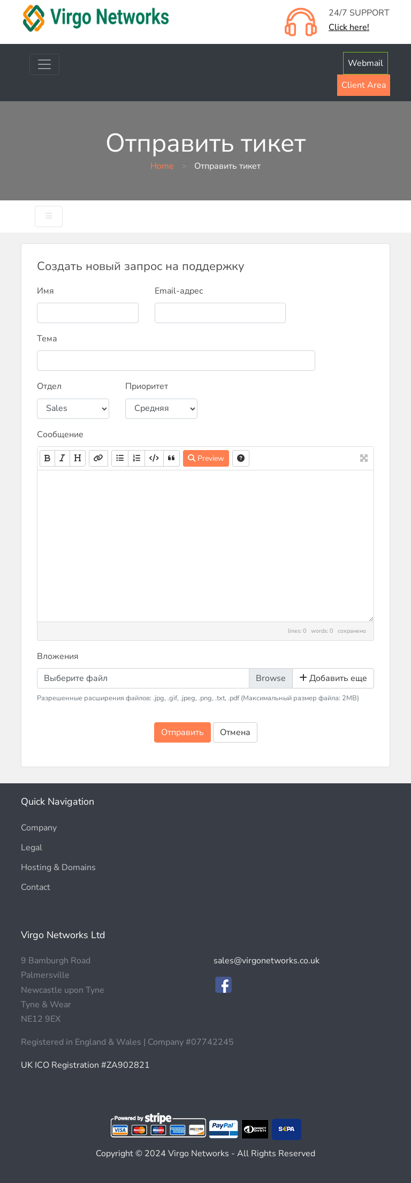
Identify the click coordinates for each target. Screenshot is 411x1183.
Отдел (49, 386)
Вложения (58, 656)
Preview (206, 458)
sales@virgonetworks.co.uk (266, 961)
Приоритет (146, 386)
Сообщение (60, 434)
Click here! (349, 27)
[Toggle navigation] (44, 64)
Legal (31, 847)
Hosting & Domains (58, 867)
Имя (45, 291)
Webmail (365, 63)
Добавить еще (333, 678)
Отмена (235, 732)
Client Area (363, 85)
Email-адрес (179, 291)
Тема (47, 339)
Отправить (182, 732)
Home (162, 166)
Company (39, 828)
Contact (35, 887)
